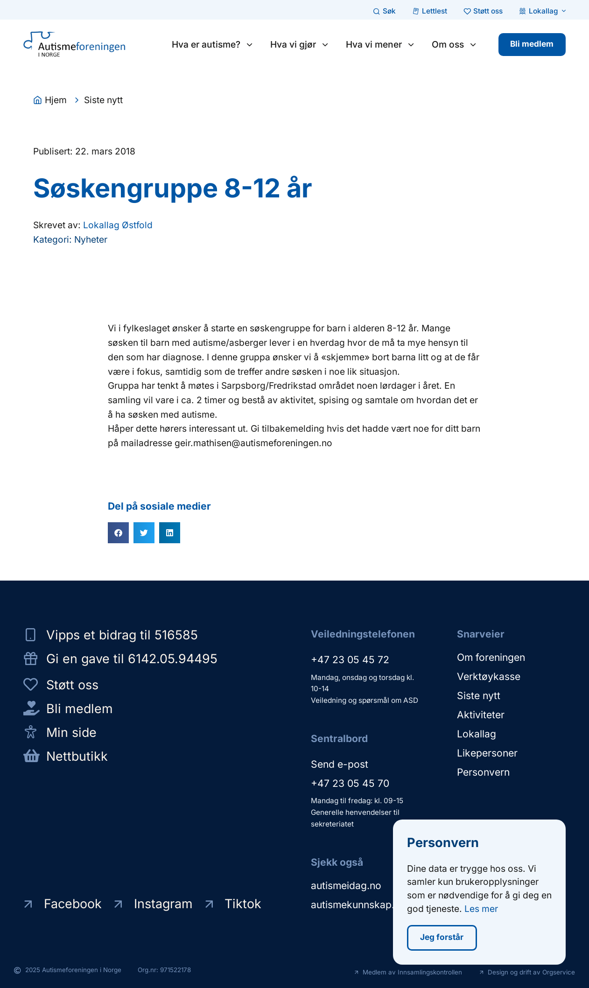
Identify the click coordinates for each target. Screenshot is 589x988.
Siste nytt (478, 695)
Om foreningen (491, 657)
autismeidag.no (346, 885)
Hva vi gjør (300, 44)
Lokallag (476, 734)
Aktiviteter (481, 715)
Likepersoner (487, 753)
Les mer (481, 912)
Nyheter (90, 239)
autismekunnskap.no (358, 905)
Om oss (454, 44)
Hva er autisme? (213, 44)
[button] (118, 532)
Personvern (483, 772)
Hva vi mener (380, 44)
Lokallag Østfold (118, 225)
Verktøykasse (488, 676)
